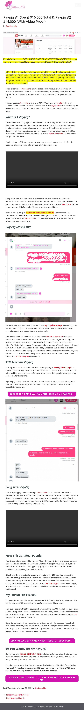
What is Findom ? (56, 133)
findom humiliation (54, 336)
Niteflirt (60, 103)
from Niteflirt (42, 492)
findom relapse (22, 356)
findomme (26, 88)
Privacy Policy (58, 706)
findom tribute (29, 218)
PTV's (74, 614)
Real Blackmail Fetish (15, 698)
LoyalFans (55, 105)
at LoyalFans (24, 103)
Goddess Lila (40, 688)
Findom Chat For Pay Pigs (17, 695)
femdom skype (52, 583)
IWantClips (66, 204)
